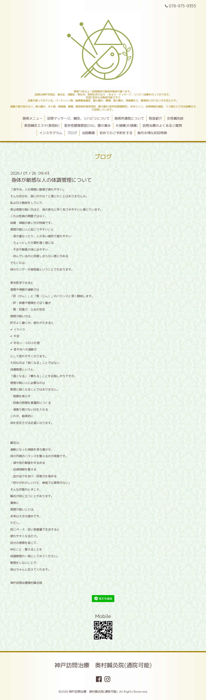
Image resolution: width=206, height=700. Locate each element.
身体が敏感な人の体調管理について (51, 179)
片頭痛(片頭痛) (127, 125)
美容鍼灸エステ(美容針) (41, 125)
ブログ (72, 133)
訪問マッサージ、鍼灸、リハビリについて (78, 118)
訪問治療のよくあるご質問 (162, 125)
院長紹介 (155, 118)
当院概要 (88, 133)
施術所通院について (129, 118)
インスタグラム (50, 133)
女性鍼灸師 (175, 118)
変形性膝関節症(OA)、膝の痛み (87, 125)
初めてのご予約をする (116, 133)
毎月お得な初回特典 (152, 133)
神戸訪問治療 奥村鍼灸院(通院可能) (103, 665)
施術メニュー (32, 118)
